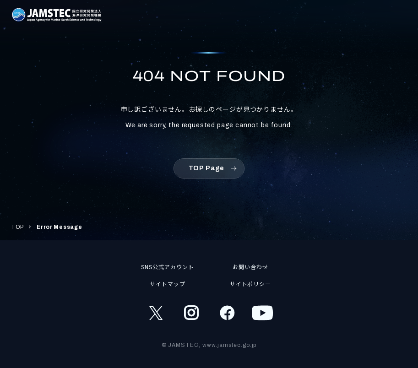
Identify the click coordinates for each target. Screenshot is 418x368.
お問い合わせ (250, 267)
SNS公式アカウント (167, 267)
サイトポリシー (250, 283)
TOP (17, 227)
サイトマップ (167, 283)
